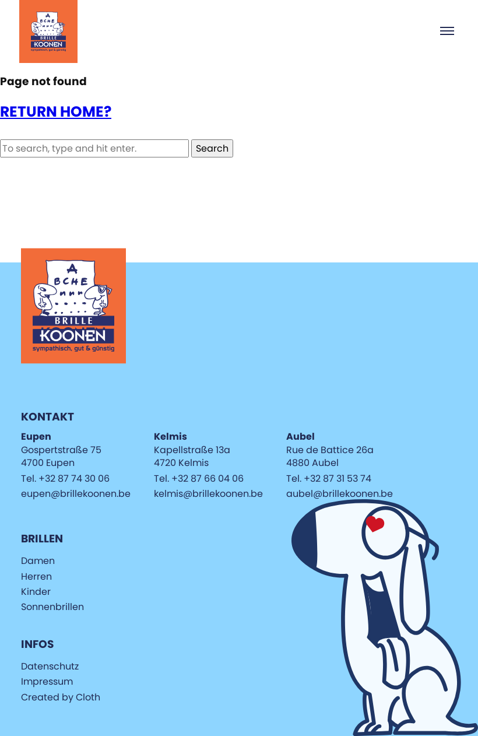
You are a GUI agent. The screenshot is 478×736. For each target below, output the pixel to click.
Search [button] (212, 148)
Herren (36, 576)
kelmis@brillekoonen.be (208, 493)
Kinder (36, 591)
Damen (38, 560)
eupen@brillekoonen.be (76, 493)
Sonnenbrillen (52, 607)
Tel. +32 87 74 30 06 (65, 478)
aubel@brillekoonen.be (339, 493)
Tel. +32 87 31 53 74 (328, 478)
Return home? (55, 111)
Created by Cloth (60, 697)
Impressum (47, 681)
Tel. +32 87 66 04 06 (199, 478)
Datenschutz (50, 666)
